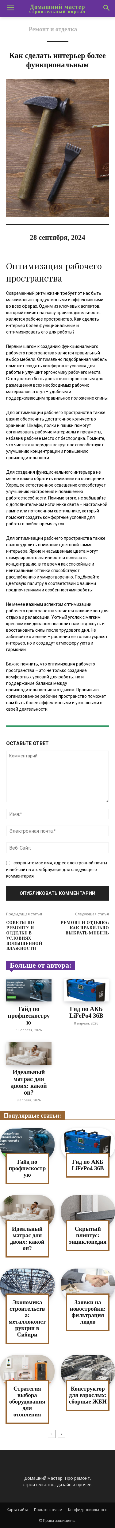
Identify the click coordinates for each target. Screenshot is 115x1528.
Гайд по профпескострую (29, 1015)
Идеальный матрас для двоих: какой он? (29, 1082)
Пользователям (48, 1509)
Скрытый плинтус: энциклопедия (87, 1235)
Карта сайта (17, 1509)
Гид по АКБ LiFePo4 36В (86, 1012)
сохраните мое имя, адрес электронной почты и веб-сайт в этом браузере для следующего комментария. (56, 869)
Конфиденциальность (88, 1509)
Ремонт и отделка (53, 29)
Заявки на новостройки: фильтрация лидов (88, 1312)
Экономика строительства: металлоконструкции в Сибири (27, 1318)
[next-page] (61, 1434)
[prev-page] (52, 1434)
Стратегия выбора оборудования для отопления (27, 1401)
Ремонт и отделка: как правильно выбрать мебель (84, 927)
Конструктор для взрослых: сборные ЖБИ (88, 1395)
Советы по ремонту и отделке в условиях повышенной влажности (24, 935)
